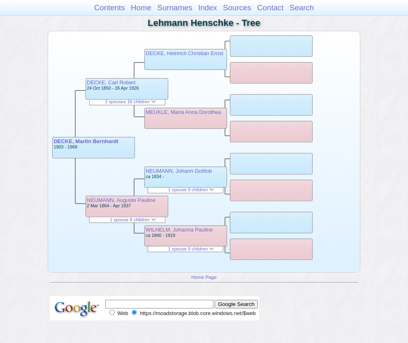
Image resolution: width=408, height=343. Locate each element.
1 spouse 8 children (133, 219)
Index (207, 7)
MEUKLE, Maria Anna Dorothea (183, 112)
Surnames (174, 7)
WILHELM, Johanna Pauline (179, 230)
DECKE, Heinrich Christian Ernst (184, 53)
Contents (109, 7)
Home (141, 7)
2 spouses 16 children (130, 101)
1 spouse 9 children (191, 189)
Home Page (204, 277)
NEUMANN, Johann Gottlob (179, 171)
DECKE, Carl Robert (111, 82)
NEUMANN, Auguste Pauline (121, 200)
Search (302, 7)
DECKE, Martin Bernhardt (85, 141)
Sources (237, 7)
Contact (270, 7)
